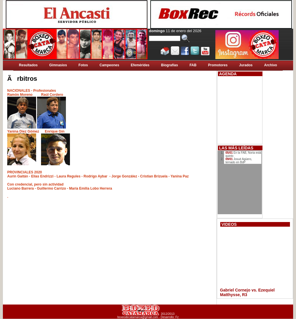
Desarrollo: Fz (170, 317)
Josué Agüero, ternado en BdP (238, 160)
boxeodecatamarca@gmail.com (137, 317)
